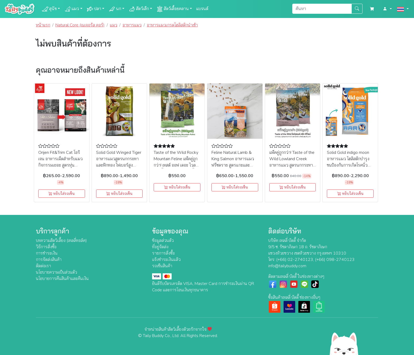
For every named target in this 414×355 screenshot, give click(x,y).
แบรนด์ (202, 9)
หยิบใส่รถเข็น (61, 193)
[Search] (322, 9)
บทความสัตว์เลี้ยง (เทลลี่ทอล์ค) (61, 240)
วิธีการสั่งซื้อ (46, 247)
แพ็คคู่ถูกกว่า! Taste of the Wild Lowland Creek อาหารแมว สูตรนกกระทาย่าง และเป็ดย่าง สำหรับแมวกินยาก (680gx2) (291, 165)
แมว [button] (71, 9)
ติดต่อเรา (43, 266)
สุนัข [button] (49, 9)
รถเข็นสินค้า (162, 266)
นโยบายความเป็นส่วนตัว (56, 272)
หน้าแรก (43, 25)
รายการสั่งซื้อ (163, 253)
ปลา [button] (94, 9)
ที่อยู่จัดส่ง (160, 247)
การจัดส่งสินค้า (49, 259)
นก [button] (115, 9)
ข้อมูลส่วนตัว (163, 240)
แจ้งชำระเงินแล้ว (166, 259)
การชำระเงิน (47, 253)
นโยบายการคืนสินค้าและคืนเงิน (62, 279)
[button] (387, 9)
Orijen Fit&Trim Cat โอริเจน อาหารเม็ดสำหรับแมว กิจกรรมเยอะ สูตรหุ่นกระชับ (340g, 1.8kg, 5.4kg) (60, 165)
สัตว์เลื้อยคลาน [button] (172, 9)
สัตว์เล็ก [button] (139, 9)
